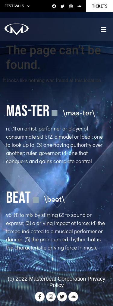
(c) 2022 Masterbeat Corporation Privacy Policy (56, 282)
